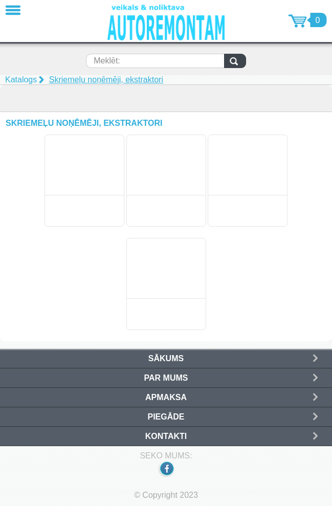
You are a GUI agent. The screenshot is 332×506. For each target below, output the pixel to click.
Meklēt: (107, 60)
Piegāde (165, 416)
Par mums (166, 377)
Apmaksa (166, 397)
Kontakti (166, 436)
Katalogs (21, 79)
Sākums (166, 358)
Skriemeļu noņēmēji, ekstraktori (106, 79)
